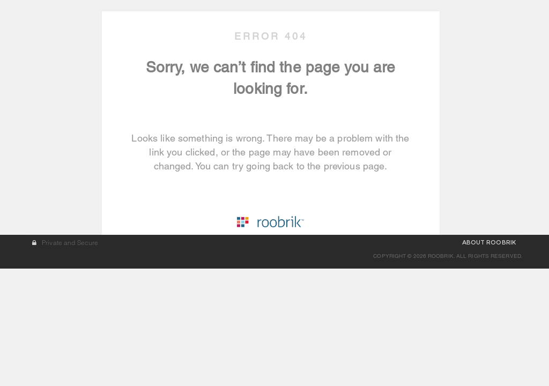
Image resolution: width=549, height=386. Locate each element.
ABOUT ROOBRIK (489, 359)
